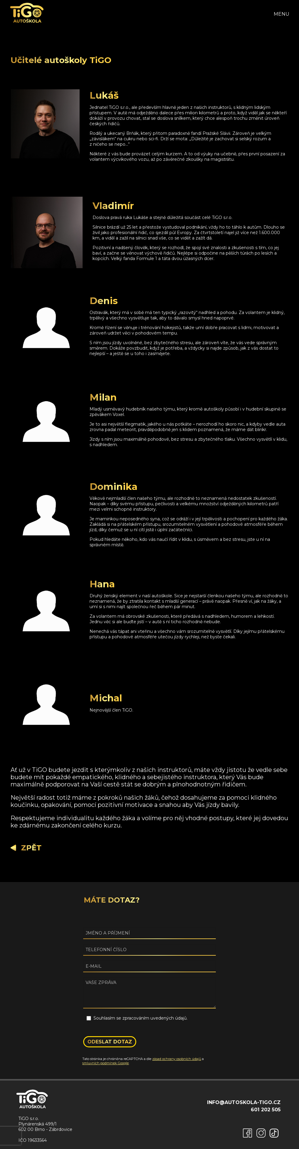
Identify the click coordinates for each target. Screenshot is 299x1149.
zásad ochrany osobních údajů (176, 1059)
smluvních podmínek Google (105, 1063)
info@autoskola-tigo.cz (244, 1102)
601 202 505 (266, 1109)
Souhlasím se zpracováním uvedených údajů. (140, 1018)
